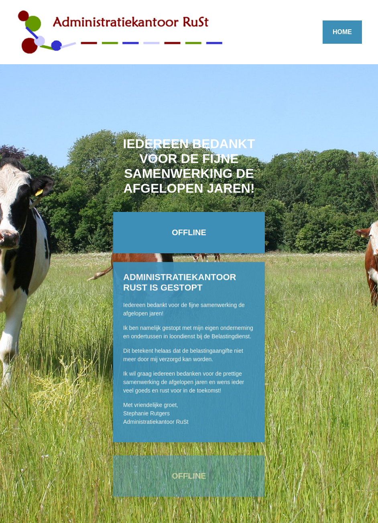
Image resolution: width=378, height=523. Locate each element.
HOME (342, 31)
